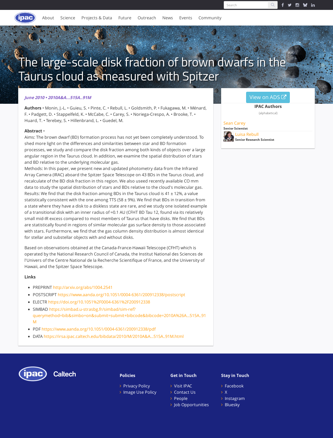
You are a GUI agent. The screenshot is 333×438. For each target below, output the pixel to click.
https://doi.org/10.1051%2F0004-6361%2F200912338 (99, 302)
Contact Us (185, 392)
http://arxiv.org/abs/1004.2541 (83, 287)
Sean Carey (234, 123)
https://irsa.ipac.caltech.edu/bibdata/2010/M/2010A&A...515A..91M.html (114, 336)
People (181, 398)
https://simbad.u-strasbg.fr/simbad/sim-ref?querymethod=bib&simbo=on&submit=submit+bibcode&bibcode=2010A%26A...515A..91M (119, 315)
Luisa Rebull (247, 134)
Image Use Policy (139, 392)
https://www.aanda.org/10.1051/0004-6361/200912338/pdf (99, 329)
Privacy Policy (136, 386)
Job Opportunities (191, 404)
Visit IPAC (183, 386)
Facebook (234, 386)
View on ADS (267, 97)
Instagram (235, 398)
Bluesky (232, 404)
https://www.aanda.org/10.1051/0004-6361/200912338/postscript (121, 294)
